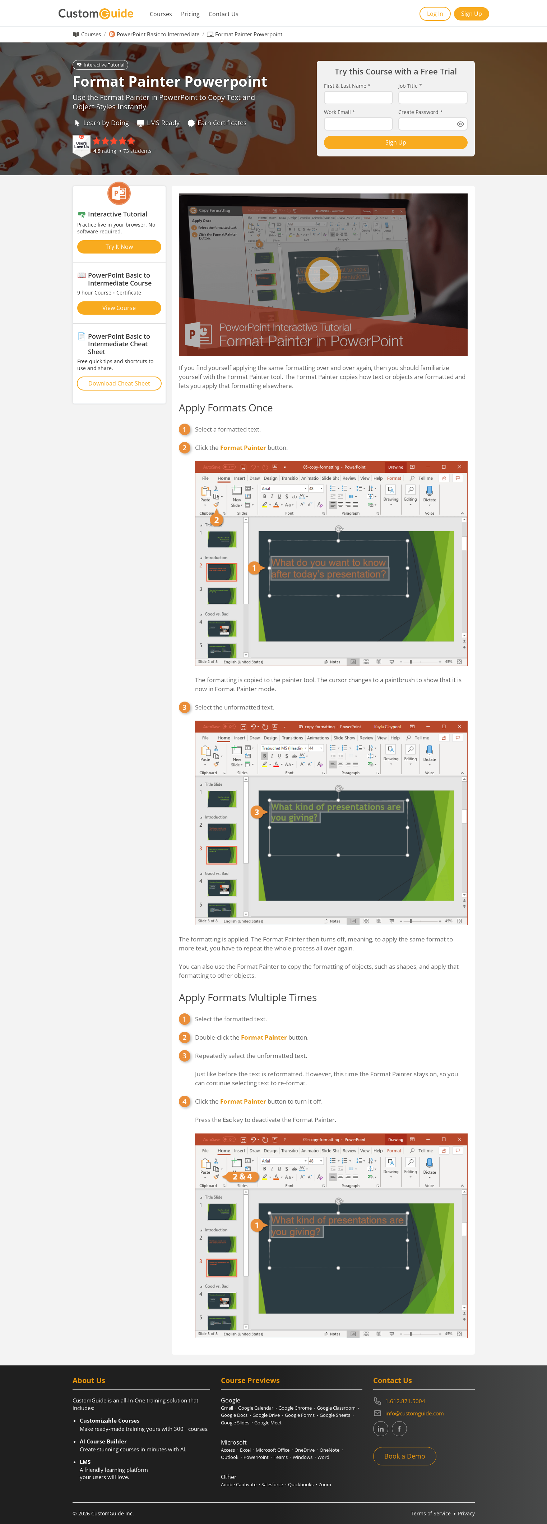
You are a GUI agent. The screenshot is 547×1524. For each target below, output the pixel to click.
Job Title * (410, 85)
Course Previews (250, 1380)
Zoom (325, 1484)
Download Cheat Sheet (119, 383)
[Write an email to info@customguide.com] (423, 1413)
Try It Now (119, 247)
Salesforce (272, 1484)
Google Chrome (295, 1408)
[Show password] (460, 124)
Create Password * (420, 112)
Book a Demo (404, 1456)
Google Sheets (335, 1415)
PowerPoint (256, 1457)
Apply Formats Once (226, 407)
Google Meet (268, 1422)
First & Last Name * (347, 85)
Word (323, 1457)
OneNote (329, 1450)
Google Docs (234, 1415)
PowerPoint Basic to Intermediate (158, 34)
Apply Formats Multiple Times (248, 997)
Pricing (190, 14)
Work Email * (339, 112)
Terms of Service (431, 1513)
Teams (281, 1457)
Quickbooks (301, 1484)
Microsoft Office (272, 1450)
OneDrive (305, 1450)
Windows (302, 1457)
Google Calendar (255, 1408)
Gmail (227, 1408)
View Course (119, 308)
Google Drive (266, 1415)
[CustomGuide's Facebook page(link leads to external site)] (399, 1428)
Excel (245, 1450)
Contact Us (223, 14)
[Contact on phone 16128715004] (423, 1401)
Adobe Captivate (238, 1484)
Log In (435, 14)
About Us (89, 1380)
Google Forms (300, 1415)
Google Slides (235, 1422)
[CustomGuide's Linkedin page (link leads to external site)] (380, 1428)
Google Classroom (336, 1408)
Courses (161, 14)
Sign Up (471, 14)
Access (228, 1450)
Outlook (229, 1457)
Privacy (466, 1513)
